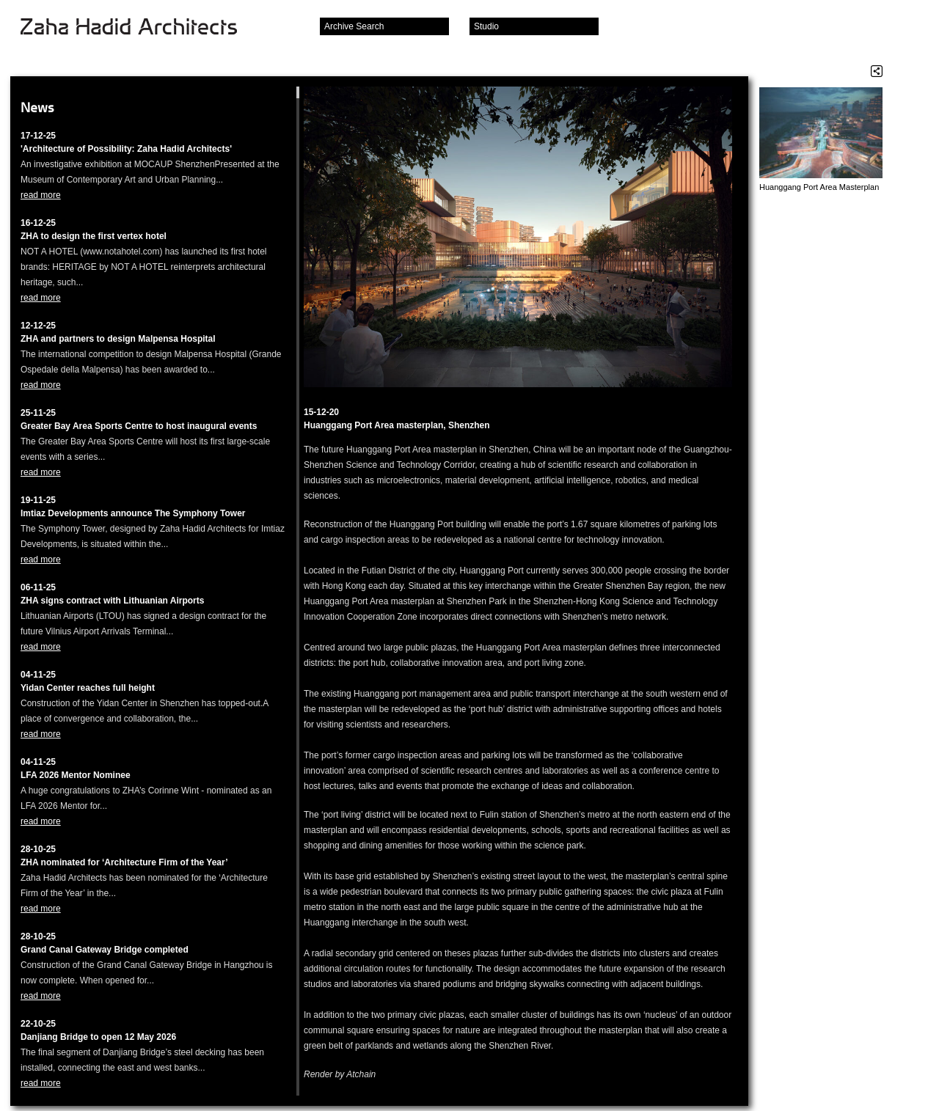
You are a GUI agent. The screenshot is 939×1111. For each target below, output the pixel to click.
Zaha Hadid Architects (140, 28)
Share (876, 71)
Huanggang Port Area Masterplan (819, 187)
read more (41, 195)
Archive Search (354, 26)
